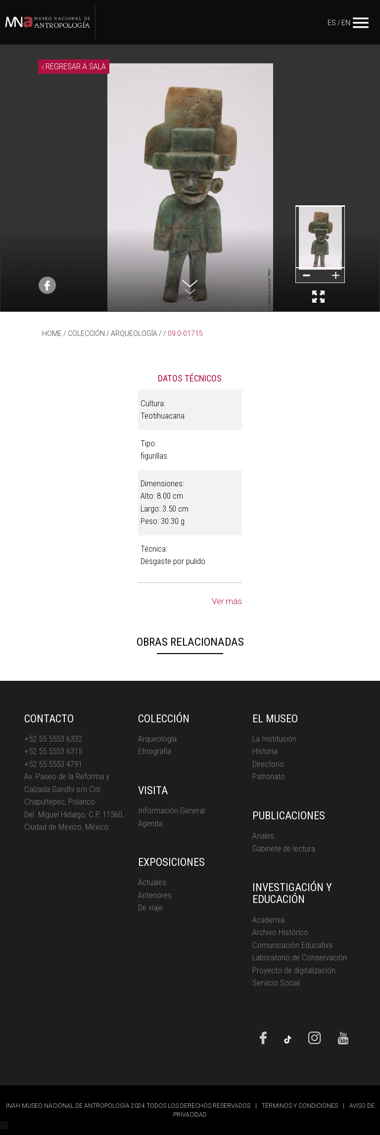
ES (332, 23)
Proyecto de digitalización (293, 970)
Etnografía (154, 751)
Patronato (268, 776)
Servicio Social (276, 983)
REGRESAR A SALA (74, 66)
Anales (263, 836)
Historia (265, 751)
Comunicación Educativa (292, 945)
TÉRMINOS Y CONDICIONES (300, 1105)
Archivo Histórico (280, 932)
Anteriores (155, 895)
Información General (171, 810)
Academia (268, 920)
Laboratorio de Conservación (299, 957)
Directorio (268, 764)
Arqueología (157, 739)
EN (345, 23)
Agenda (150, 823)
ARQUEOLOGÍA (134, 333)
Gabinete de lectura (283, 848)
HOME (52, 333)
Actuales (152, 882)
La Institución (274, 739)
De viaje (150, 907)
